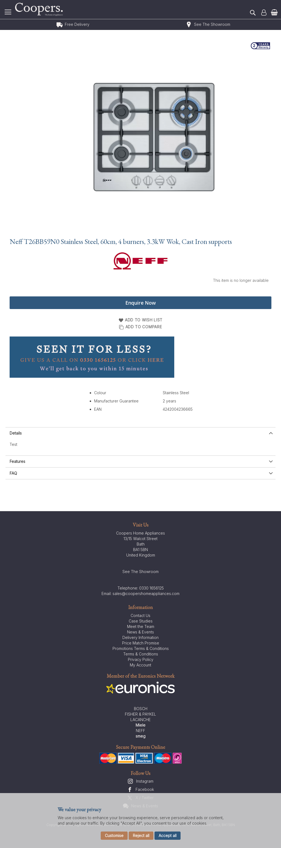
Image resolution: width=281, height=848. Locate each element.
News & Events (140, 632)
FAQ (13, 473)
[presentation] (140, 433)
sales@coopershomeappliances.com (146, 593)
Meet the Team (140, 626)
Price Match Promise (140, 643)
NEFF (140, 730)
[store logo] (39, 9)
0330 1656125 (151, 588)
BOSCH (140, 708)
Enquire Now (140, 302)
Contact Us (140, 615)
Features (17, 461)
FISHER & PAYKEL (140, 714)
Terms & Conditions (140, 654)
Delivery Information (140, 637)
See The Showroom (212, 24)
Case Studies (141, 621)
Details (16, 433)
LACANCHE (140, 719)
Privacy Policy (140, 659)
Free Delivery (77, 24)
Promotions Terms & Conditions (141, 648)
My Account (140, 665)
